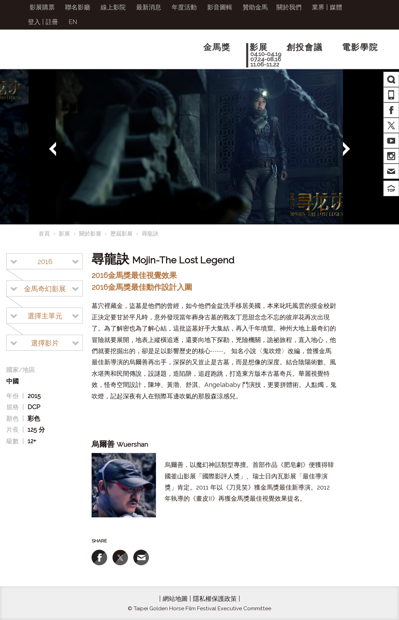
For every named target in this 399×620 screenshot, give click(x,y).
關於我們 (289, 7)
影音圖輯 (219, 7)
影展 (64, 233)
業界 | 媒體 (327, 7)
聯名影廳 (77, 7)
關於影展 (90, 233)
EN (73, 21)
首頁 (44, 233)
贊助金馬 (255, 7)
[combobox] (44, 261)
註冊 (52, 21)
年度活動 (184, 7)
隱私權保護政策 (215, 598)
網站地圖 (175, 598)
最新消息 (148, 7)
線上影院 (113, 7)
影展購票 (42, 7)
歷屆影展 (121, 233)
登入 (34, 21)
